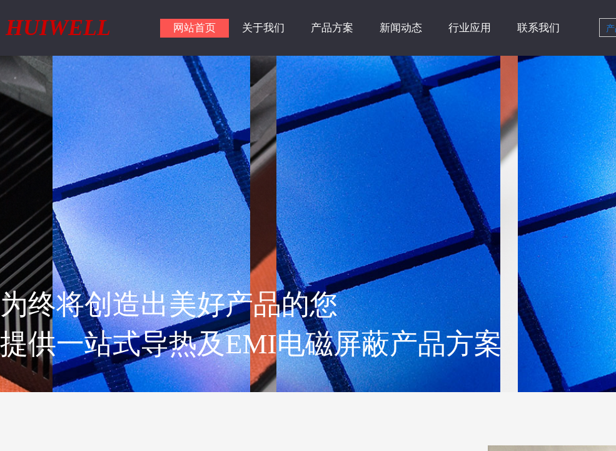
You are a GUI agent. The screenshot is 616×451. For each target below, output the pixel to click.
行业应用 (469, 28)
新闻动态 (401, 28)
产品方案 (332, 28)
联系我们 (538, 28)
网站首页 (194, 28)
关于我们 (263, 28)
